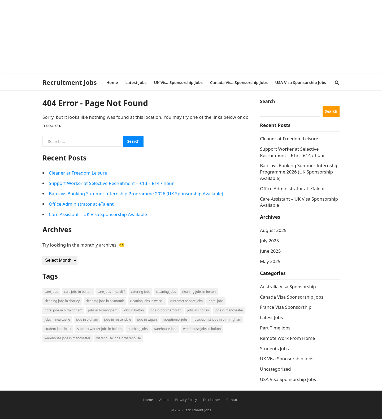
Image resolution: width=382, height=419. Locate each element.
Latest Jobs (271, 317)
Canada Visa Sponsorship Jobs (291, 297)
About (164, 399)
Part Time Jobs (275, 328)
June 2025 (270, 251)
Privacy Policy (186, 399)
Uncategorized (275, 369)
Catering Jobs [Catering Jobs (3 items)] (140, 291)
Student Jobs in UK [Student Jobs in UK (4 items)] (58, 329)
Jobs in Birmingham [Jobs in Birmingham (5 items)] (103, 310)
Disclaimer (211, 399)
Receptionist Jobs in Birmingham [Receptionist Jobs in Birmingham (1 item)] (217, 319)
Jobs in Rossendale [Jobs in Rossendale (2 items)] (117, 319)
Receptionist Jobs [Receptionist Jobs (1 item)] (175, 319)
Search (267, 101)
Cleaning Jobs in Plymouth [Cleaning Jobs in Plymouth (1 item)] (105, 301)
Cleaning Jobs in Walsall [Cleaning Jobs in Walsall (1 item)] (147, 301)
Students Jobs (274, 348)
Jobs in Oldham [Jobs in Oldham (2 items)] (87, 319)
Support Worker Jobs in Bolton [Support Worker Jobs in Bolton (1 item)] (99, 329)
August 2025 (273, 230)
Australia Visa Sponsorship (288, 286)
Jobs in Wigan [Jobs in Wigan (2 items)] (147, 319)
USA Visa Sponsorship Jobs (288, 379)
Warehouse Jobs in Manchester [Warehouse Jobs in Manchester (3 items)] (67, 338)
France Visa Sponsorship (285, 307)
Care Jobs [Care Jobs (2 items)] (51, 291)
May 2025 (270, 261)
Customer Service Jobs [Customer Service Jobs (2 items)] (186, 301)
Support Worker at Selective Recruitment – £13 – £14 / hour (111, 183)
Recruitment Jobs (69, 82)
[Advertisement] (159, 37)
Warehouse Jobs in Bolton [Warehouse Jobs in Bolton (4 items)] (202, 329)
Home (148, 399)
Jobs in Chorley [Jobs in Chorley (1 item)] (198, 310)
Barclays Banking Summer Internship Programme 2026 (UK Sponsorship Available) (136, 194)
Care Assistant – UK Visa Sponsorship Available (98, 214)
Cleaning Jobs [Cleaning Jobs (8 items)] (166, 291)
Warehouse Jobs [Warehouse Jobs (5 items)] (165, 329)
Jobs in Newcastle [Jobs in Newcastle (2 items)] (57, 319)
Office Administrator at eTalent (81, 204)
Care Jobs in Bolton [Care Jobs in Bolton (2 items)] (78, 291)
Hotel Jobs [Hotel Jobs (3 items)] (216, 301)
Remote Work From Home (287, 338)
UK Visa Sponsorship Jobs (287, 358)
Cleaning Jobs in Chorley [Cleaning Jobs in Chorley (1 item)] (62, 301)
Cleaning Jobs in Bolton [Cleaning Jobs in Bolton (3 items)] (199, 291)
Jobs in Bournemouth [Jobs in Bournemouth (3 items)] (165, 310)
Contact (232, 399)
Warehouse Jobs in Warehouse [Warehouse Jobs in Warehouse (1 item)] (118, 338)
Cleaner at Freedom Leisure (78, 173)
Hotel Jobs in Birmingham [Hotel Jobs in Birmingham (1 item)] (63, 310)
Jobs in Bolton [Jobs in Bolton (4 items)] (133, 310)
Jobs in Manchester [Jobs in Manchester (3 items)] (229, 310)
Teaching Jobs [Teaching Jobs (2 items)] (138, 329)
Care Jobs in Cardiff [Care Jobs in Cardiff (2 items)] (111, 291)
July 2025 (269, 241)
